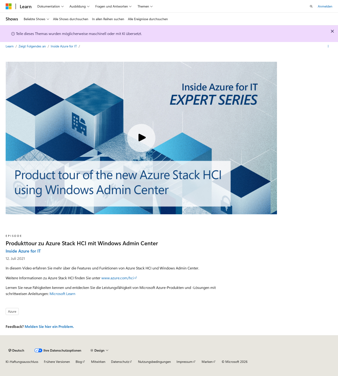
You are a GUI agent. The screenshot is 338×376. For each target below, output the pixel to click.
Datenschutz (120, 361)
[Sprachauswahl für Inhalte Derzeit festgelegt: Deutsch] (16, 350)
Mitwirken (98, 361)
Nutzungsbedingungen (154, 361)
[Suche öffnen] (311, 6)
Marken (207, 361)
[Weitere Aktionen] (328, 46)
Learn (10, 46)
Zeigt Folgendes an (33, 46)
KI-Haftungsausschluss (22, 361)
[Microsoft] (9, 6)
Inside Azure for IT (64, 46)
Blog (79, 361)
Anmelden (325, 6)
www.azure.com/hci (117, 277)
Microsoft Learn (62, 293)
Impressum (184, 361)
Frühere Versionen (57, 361)
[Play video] (141, 138)
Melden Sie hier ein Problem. (49, 326)
